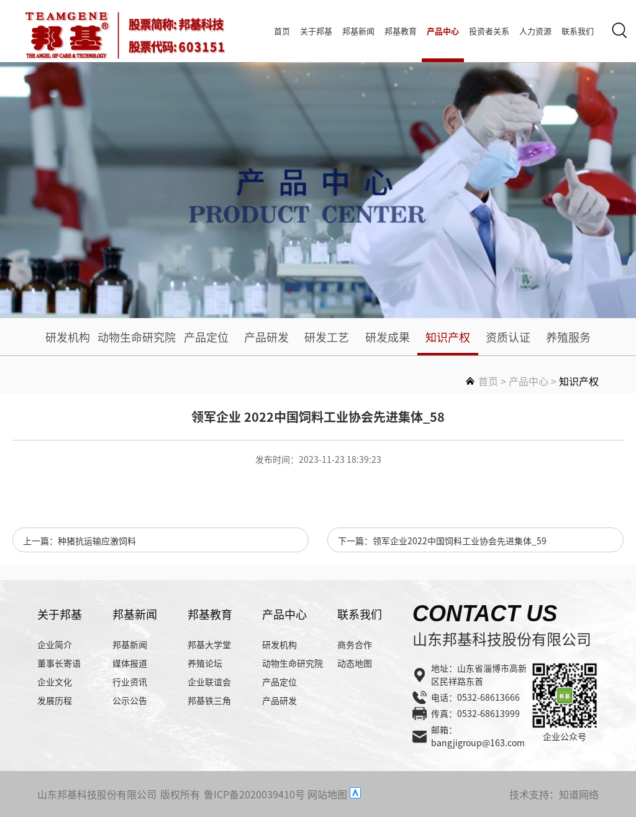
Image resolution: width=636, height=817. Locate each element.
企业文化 (54, 681)
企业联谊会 (209, 681)
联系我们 (577, 31)
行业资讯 (129, 681)
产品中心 (443, 31)
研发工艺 (326, 337)
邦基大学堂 (209, 644)
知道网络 (579, 794)
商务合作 (354, 644)
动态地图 (354, 663)
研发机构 (67, 337)
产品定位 (206, 337)
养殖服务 (568, 337)
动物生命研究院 (137, 337)
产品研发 (266, 337)
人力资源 (535, 31)
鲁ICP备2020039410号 (254, 794)
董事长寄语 (59, 663)
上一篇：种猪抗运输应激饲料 (79, 540)
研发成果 (387, 337)
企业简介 (54, 644)
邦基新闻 (358, 31)
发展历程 (54, 700)
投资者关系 (489, 31)
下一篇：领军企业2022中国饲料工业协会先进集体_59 (442, 540)
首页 (282, 31)
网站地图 (327, 794)
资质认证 (508, 337)
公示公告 (129, 700)
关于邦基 (316, 31)
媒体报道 (129, 663)
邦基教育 (400, 31)
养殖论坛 (205, 663)
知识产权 (447, 337)
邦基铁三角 (209, 700)
